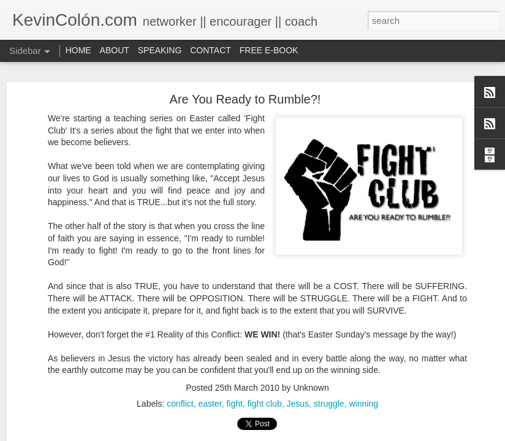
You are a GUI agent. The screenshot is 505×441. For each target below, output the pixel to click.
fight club (265, 404)
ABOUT (114, 50)
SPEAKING (160, 50)
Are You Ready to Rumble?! (245, 99)
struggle (329, 404)
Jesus (297, 404)
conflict (180, 404)
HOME (78, 50)
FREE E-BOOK (269, 50)
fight (234, 404)
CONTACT (210, 50)
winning (363, 404)
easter (209, 404)
